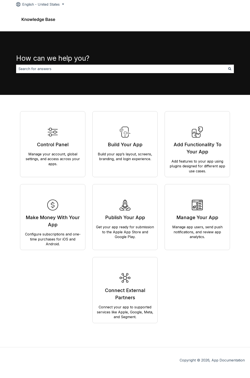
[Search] (230, 69)
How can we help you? (53, 58)
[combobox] (121, 69)
